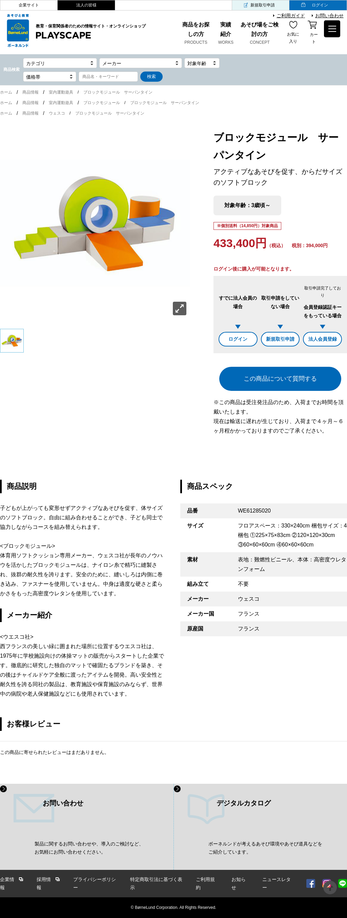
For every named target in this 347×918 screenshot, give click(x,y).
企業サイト (29, 5)
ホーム (6, 92)
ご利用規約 (205, 884)
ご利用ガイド (291, 15)
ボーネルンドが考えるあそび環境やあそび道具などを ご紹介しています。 (265, 848)
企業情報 (7, 884)
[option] (95, 224)
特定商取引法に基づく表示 (156, 884)
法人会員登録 (322, 339)
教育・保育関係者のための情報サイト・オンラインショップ (91, 32)
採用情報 (44, 884)
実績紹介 (226, 34)
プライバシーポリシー (94, 884)
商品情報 (30, 92)
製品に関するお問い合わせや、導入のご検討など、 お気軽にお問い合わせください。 (89, 848)
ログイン (320, 5)
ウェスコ (57, 113)
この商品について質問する (280, 378)
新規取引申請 (262, 5)
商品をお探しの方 (196, 34)
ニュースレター (276, 884)
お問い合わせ (329, 15)
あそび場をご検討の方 (260, 34)
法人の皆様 (86, 5)
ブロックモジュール (101, 102)
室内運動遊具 (61, 92)
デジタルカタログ (244, 803)
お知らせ (238, 884)
